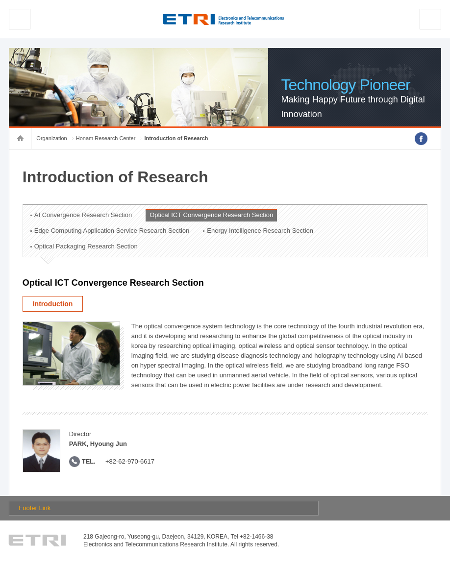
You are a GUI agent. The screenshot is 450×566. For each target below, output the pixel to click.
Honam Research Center (106, 138)
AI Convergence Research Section (83, 215)
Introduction (53, 304)
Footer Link (34, 508)
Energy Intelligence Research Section (260, 230)
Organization (51, 138)
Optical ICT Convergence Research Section (211, 215)
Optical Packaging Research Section (86, 246)
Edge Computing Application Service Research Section (112, 230)
